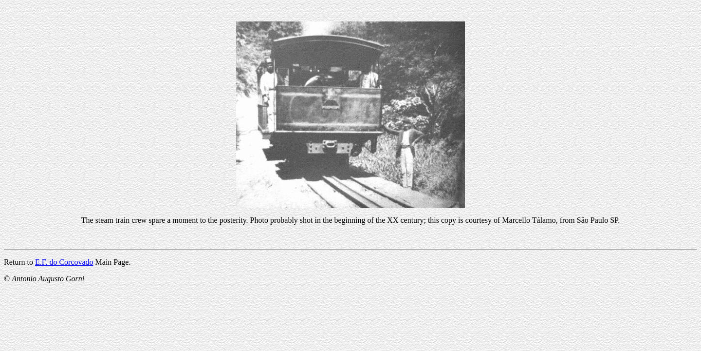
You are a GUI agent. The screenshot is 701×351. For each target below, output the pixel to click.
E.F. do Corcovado (64, 262)
